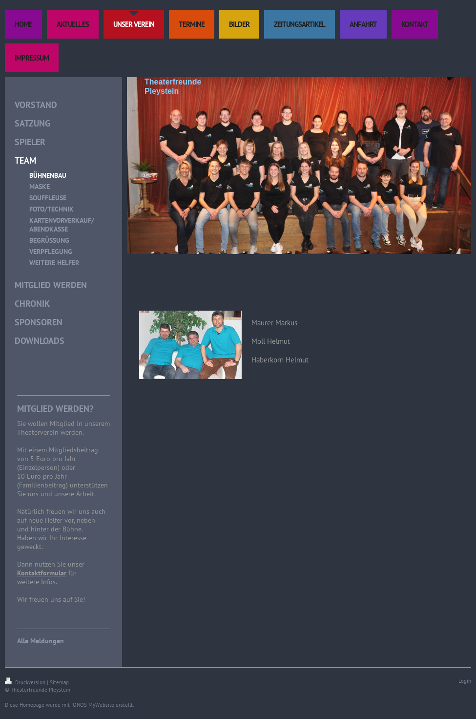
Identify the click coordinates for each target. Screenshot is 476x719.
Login (464, 680)
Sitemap (59, 682)
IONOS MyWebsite (92, 704)
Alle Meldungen (40, 640)
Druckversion (26, 682)
